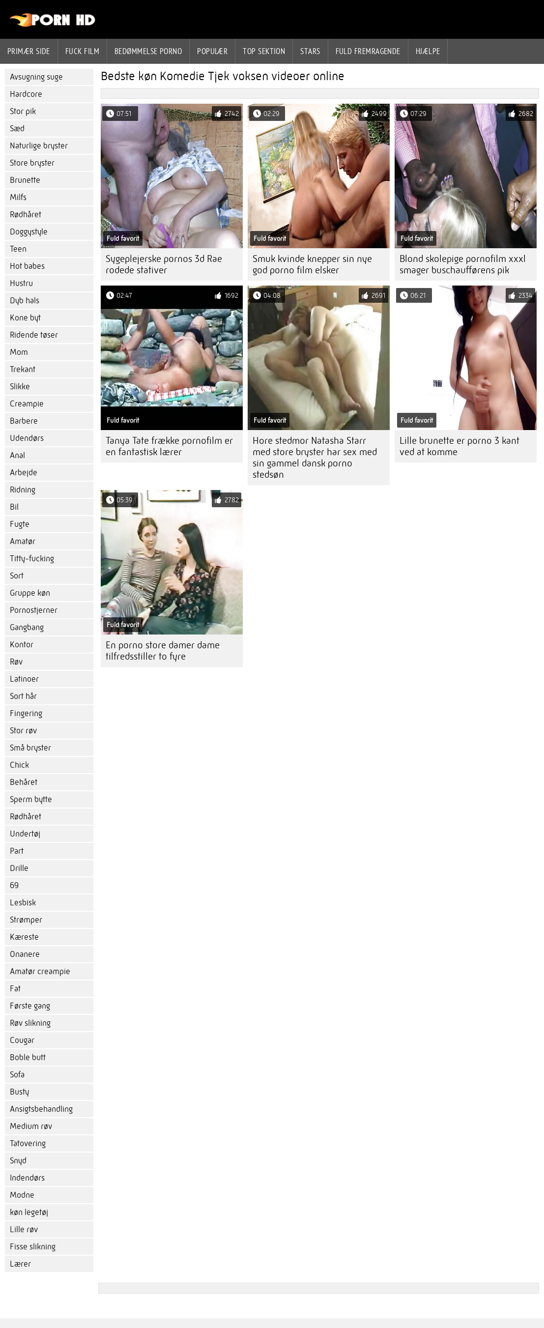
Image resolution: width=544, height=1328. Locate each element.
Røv (16, 661)
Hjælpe (428, 51)
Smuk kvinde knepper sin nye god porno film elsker (312, 264)
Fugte (19, 524)
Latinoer (24, 679)
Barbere (24, 421)
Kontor (21, 644)
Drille (19, 868)
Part (17, 851)
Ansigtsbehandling (41, 1109)
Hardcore (26, 94)
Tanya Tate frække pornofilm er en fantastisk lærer (169, 446)
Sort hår (23, 696)
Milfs (18, 197)
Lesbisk (23, 902)
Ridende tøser (34, 335)
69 (14, 885)
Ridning (22, 489)
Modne (22, 1195)
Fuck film (82, 51)
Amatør (22, 541)
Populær (212, 51)
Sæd (17, 128)
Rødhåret (25, 214)
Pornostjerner (33, 610)
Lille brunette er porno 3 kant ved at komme (459, 446)
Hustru (21, 283)
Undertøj (25, 833)
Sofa (17, 1074)
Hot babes (27, 266)
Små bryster (30, 747)
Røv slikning (30, 1023)
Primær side (28, 51)
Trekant (22, 369)
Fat (15, 988)
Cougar (22, 1040)
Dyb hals (24, 300)
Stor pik (23, 111)
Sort (17, 575)
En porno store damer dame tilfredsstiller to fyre (163, 650)
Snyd (18, 1160)
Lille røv (24, 1229)
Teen (18, 249)
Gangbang (27, 627)
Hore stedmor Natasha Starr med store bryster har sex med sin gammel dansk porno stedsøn (315, 457)
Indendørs (27, 1178)
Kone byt (25, 317)
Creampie (27, 403)
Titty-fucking (32, 558)
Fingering (26, 713)
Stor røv (23, 730)
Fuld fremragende (368, 51)
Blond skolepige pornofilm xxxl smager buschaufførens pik (463, 264)
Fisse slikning (33, 1246)
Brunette (25, 180)
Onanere (25, 954)
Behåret (23, 782)
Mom (19, 352)
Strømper (26, 919)
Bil (14, 507)
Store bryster (32, 163)
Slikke (20, 386)
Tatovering (28, 1143)
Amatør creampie (40, 971)
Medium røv (31, 1126)
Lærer (20, 1264)
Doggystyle (29, 231)
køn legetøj (29, 1212)
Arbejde (23, 472)
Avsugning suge (36, 77)
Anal (17, 455)
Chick (19, 765)
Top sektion (264, 51)
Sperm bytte (31, 799)
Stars (310, 51)
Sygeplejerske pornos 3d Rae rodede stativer (164, 264)
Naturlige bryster (39, 145)
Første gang (30, 1005)
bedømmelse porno (148, 51)
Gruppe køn (30, 593)
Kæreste (24, 937)
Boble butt (28, 1057)
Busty (19, 1092)
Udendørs (27, 438)
